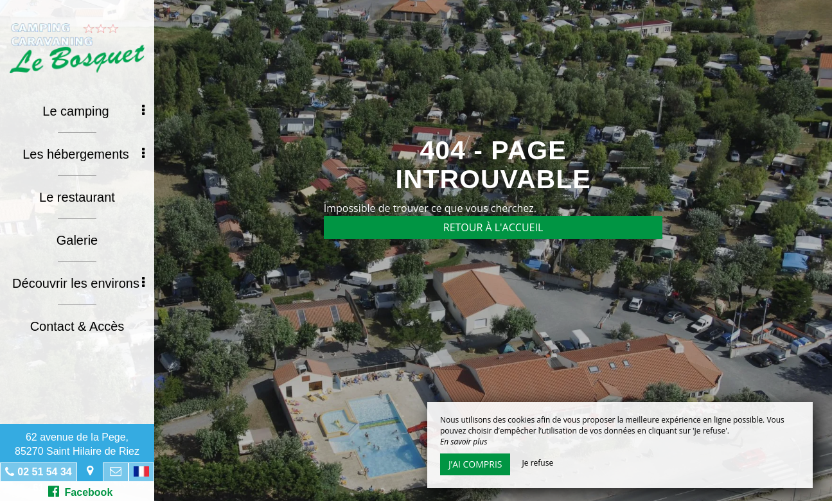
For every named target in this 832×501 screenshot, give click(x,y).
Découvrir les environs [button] (78, 283)
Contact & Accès (77, 326)
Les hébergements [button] (83, 154)
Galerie (77, 240)
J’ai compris (475, 464)
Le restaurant (77, 197)
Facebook (80, 491)
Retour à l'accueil (493, 227)
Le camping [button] (93, 111)
